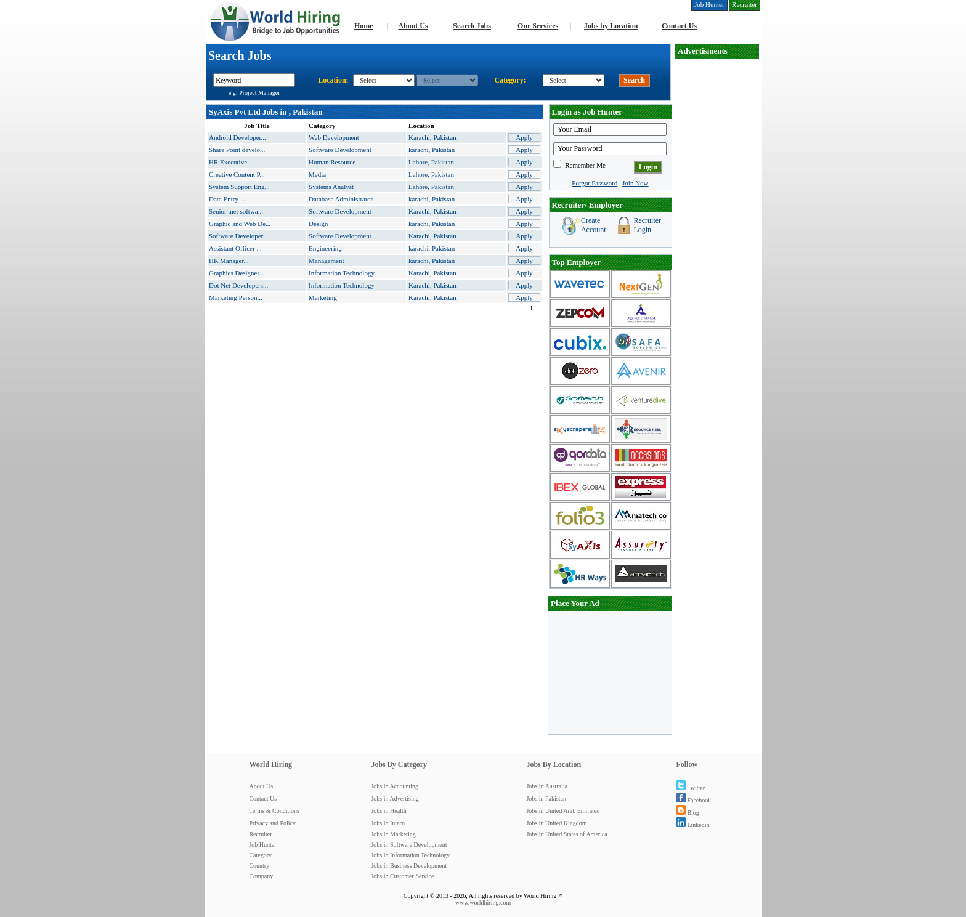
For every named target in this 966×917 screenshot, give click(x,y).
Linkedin (692, 825)
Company (261, 876)
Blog (687, 812)
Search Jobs (471, 26)
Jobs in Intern (387, 823)
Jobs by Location (611, 26)
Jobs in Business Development (409, 865)
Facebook (693, 800)
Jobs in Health (388, 810)
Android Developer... (237, 137)
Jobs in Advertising (394, 798)
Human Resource (332, 162)
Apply (524, 137)
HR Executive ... (231, 162)
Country (259, 865)
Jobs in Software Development (409, 844)
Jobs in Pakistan (546, 798)
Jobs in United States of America (566, 834)
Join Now (635, 183)
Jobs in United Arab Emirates (562, 810)
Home (363, 26)
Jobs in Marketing (393, 834)
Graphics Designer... (236, 273)
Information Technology (342, 273)
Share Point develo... (237, 149)
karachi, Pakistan (431, 149)
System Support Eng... (239, 186)
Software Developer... (238, 236)
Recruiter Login (647, 225)
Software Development (340, 149)
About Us (413, 26)
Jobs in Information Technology (410, 855)
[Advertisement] (610, 672)
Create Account (593, 225)
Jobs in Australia (546, 786)
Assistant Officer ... (235, 248)
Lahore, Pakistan (431, 162)
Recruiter (260, 834)
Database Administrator (341, 199)
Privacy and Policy (272, 823)
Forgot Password (594, 183)
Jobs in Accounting (394, 786)
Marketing (323, 297)
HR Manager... (229, 260)
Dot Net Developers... (238, 285)
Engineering (325, 248)
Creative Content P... (237, 174)
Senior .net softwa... (236, 211)
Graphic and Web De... (239, 223)
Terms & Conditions (274, 810)
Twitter (690, 788)
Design (318, 223)
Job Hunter (262, 844)
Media (317, 174)
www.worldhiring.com (483, 902)
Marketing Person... (235, 297)
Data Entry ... (227, 199)
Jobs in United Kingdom (556, 823)
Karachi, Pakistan (432, 137)
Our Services (538, 26)
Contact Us (679, 26)
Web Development (334, 137)
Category (260, 855)
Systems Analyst (331, 186)
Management (326, 260)
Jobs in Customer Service (402, 876)
